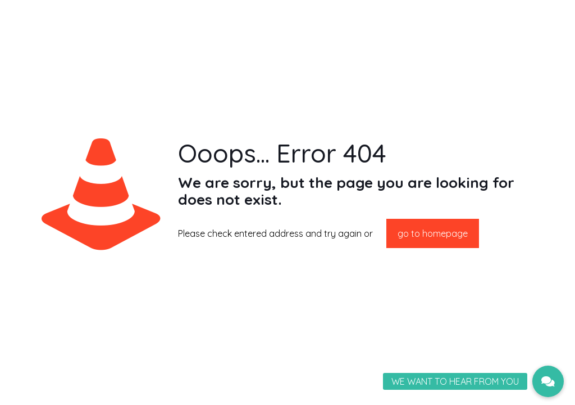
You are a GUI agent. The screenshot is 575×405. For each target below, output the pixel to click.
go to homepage (433, 233)
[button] (548, 381)
